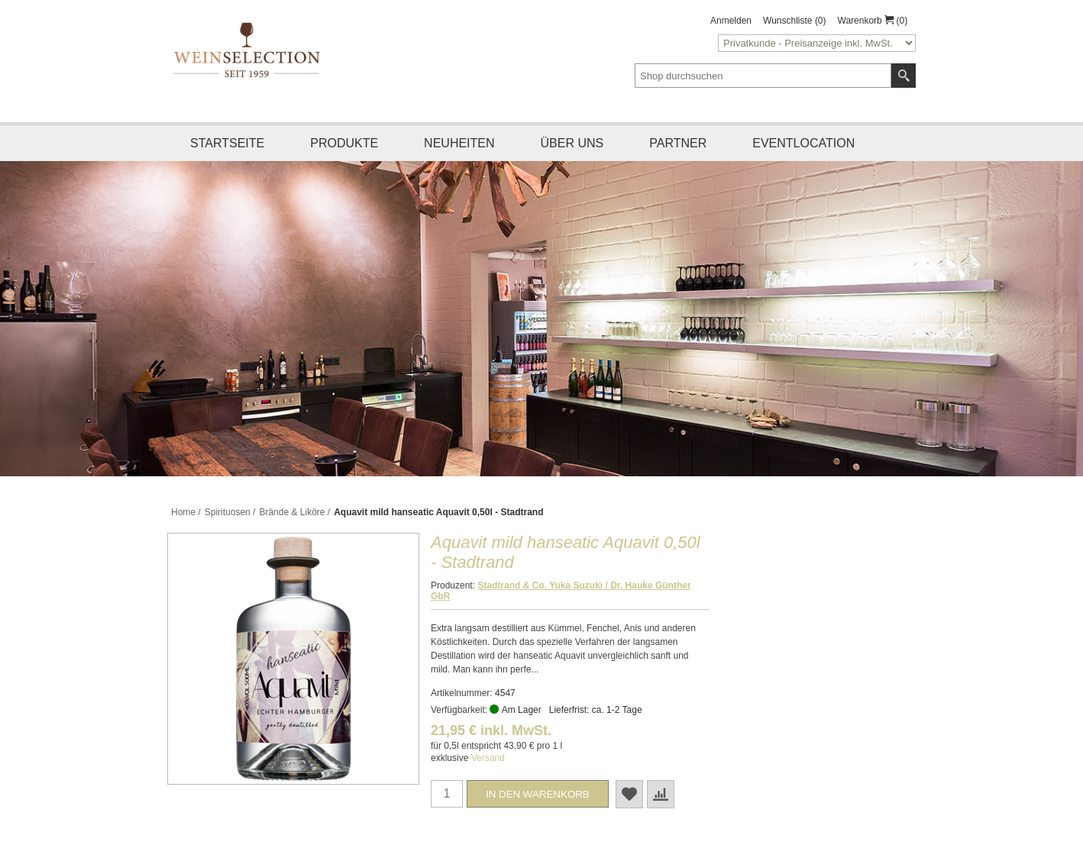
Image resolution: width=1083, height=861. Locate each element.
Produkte (344, 143)
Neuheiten (459, 143)
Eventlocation (803, 143)
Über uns (572, 143)
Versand (488, 758)
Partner (677, 143)
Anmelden (731, 20)
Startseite (227, 143)
